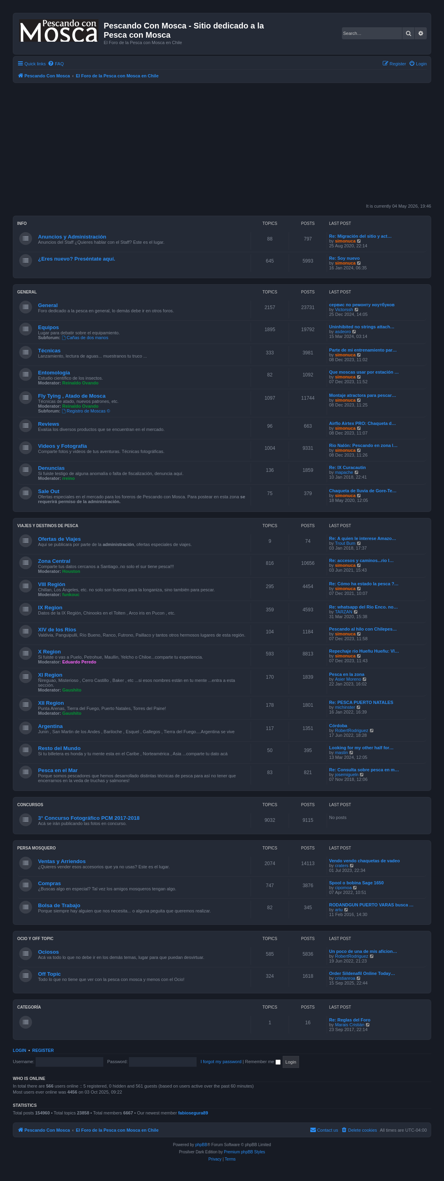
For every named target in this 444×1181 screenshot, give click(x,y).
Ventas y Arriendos (62, 861)
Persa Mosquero (36, 848)
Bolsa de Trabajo (59, 905)
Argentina (50, 726)
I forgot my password (221, 1061)
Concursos (30, 805)
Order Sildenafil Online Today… (362, 973)
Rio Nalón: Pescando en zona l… (363, 445)
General (27, 292)
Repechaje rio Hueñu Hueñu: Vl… (364, 651)
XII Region (51, 703)
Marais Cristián (349, 1024)
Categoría (29, 1007)
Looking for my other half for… (361, 747)
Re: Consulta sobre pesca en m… (364, 769)
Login (19, 1050)
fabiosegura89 (193, 1112)
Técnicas (49, 351)
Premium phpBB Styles (244, 1152)
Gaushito (72, 690)
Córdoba (338, 725)
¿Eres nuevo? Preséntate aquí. (76, 259)
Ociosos (48, 952)
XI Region (50, 675)
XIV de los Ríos (57, 630)
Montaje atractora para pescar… (362, 395)
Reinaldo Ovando (80, 382)
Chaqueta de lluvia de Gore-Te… (363, 490)
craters (342, 865)
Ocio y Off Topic (35, 938)
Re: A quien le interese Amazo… (362, 538)
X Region (49, 652)
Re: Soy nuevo (344, 258)
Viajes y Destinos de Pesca (47, 526)
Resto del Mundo (59, 748)
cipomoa (343, 887)
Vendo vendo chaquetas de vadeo (364, 860)
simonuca (345, 241)
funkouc (71, 594)
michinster (345, 707)
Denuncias (51, 468)
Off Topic (49, 974)
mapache (344, 472)
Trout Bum (345, 543)
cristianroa (345, 978)
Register (43, 1050)
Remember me (263, 1061)
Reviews (48, 424)
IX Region (50, 608)
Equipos (48, 327)
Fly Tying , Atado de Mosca (72, 396)
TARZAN (343, 611)
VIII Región (51, 584)
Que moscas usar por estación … (364, 372)
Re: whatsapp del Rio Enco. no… (363, 607)
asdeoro (343, 331)
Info (22, 223)
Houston (71, 571)
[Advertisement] (228, 143)
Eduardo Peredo (79, 661)
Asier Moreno (348, 679)
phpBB (201, 1145)
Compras (49, 883)
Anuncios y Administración (72, 237)
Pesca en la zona (346, 674)
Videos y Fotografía (62, 446)
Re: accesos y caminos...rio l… (361, 560)
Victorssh (344, 309)
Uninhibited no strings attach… (361, 326)
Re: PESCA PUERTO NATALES (361, 702)
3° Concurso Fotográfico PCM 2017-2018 (89, 818)
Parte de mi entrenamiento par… (363, 350)
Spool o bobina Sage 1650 (356, 882)
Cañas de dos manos (85, 337)
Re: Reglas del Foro (349, 1019)
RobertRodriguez (351, 730)
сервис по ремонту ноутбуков (361, 304)
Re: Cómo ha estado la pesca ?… (364, 583)
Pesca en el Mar (58, 770)
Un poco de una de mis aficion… (363, 951)
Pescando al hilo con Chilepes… (363, 629)
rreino (68, 478)
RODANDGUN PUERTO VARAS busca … (371, 904)
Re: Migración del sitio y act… (360, 236)
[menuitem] (56, 64)
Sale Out (49, 491)
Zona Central (54, 561)
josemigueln (347, 774)
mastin (341, 752)
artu (339, 909)
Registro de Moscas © (86, 410)
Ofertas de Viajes (59, 539)
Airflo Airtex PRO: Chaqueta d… (362, 423)
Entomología (54, 373)
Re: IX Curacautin (347, 467)
